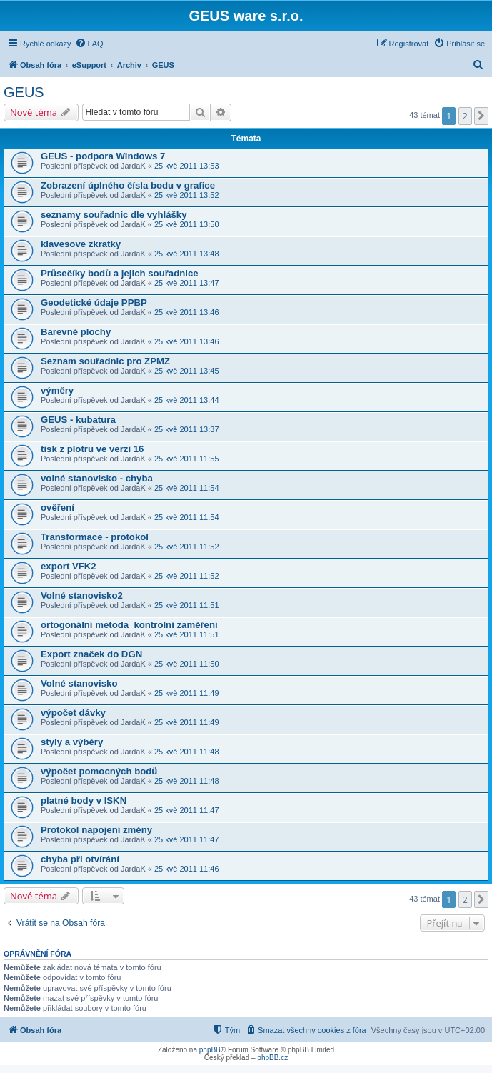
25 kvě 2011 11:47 (186, 810)
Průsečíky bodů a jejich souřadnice (120, 273)
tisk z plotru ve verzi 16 (92, 449)
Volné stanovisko (79, 683)
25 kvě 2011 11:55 (186, 458)
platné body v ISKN (83, 800)
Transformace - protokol (95, 536)
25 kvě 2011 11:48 (186, 751)
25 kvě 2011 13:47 (186, 283)
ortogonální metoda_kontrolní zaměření (129, 624)
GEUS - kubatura (78, 419)
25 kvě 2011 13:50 (186, 224)
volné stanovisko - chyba (97, 478)
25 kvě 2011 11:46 (186, 868)
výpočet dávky (73, 712)
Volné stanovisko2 (82, 595)
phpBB (210, 1050)
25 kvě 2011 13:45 (186, 370)
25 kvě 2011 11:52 (186, 546)
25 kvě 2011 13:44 (186, 400)
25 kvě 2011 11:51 (186, 605)
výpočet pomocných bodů (99, 771)
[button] (481, 115)
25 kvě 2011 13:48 (186, 253)
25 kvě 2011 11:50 (186, 663)
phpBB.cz (272, 1058)
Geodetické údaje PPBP (94, 302)
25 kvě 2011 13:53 (186, 165)
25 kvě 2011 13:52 (186, 195)
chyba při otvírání (80, 859)
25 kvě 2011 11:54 (186, 488)
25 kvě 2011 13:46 (186, 312)
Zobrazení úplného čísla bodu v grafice (128, 185)
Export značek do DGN (91, 654)
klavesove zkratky (81, 244)
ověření (57, 507)
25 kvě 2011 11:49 (186, 693)
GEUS (24, 92)
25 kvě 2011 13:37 (186, 429)
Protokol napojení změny (96, 829)
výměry (57, 390)
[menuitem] (89, 43)
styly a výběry (72, 742)
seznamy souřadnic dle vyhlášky (114, 214)
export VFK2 (68, 566)
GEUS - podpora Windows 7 (103, 156)
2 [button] (465, 115)
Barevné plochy (76, 331)
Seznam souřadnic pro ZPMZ (105, 361)
